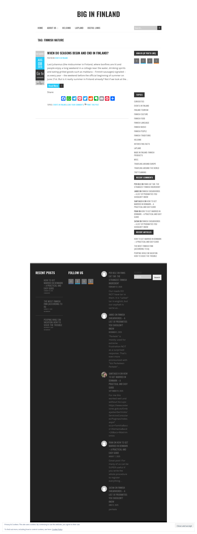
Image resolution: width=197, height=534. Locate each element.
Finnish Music (140, 126)
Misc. (136, 159)
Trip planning (140, 172)
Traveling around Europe (145, 163)
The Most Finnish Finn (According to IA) (143, 247)
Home (40, 28)
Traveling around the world (146, 167)
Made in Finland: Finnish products (144, 154)
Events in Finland (61, 58)
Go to (40, 73)
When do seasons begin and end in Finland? (78, 52)
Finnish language (141, 122)
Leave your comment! (75, 104)
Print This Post (93, 104)
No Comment (47, 311)
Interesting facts (142, 143)
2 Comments (47, 293)
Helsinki (66, 28)
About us (51, 28)
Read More (53, 85)
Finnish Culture (141, 114)
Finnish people (140, 131)
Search (159, 28)
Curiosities (139, 101)
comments (40, 77)
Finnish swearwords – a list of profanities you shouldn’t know (147, 194)
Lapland (79, 28)
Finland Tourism (141, 109)
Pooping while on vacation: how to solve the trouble (146, 254)
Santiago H (114, 373)
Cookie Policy (57, 529)
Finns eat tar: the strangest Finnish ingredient (147, 185)
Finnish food (139, 118)
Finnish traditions (142, 135)
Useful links (93, 28)
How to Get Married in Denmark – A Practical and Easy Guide (145, 204)
